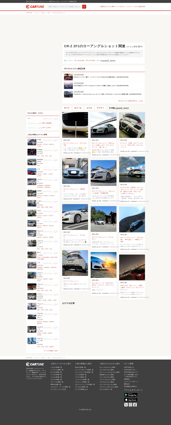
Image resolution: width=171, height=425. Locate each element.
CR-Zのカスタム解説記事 (74, 69)
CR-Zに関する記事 (79, 74)
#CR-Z (94, 285)
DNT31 (39, 279)
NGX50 (39, 144)
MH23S (39, 321)
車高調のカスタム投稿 (107, 374)
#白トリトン (133, 285)
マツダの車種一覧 (56, 374)
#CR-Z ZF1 (131, 145)
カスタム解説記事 (139, 6)
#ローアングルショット (71, 143)
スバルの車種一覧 (56, 377)
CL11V (39, 215)
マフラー (100, 108)
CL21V (45, 215)
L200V (45, 174)
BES (51, 207)
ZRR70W (40, 269)
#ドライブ (123, 143)
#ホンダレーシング (98, 283)
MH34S (45, 321)
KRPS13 (39, 195)
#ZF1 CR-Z (124, 285)
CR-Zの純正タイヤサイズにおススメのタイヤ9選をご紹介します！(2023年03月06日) (101, 85)
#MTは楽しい (129, 239)
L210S (50, 174)
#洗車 (130, 143)
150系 (49, 300)
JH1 (38, 156)
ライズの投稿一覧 (80, 374)
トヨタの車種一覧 (56, 367)
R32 (38, 249)
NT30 (39, 280)
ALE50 (39, 335)
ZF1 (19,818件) (79, 60)
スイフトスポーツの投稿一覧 (84, 370)
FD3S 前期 (45, 257)
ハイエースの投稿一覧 (82, 379)
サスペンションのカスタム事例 (109, 372)
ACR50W (40, 185)
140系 (44, 300)
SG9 (51, 310)
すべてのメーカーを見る (58, 389)
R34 (46, 249)
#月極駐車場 (104, 193)
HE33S (51, 237)
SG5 (46, 310)
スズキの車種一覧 (56, 379)
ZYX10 (45, 144)
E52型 (50, 333)
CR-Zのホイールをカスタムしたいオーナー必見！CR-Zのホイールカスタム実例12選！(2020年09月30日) (108, 94)
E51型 (44, 333)
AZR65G (46, 267)
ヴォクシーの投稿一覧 (82, 382)
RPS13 (52, 195)
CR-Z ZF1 (67, 140)
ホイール (78, 108)
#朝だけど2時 (127, 191)
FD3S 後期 (40, 259)
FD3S (39, 257)
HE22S (45, 237)
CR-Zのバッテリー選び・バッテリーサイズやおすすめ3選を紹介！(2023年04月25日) (101, 77)
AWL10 (45, 225)
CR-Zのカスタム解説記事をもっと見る (130, 101)
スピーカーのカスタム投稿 (108, 384)
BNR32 (52, 346)
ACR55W (47, 185)
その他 (119, 108)
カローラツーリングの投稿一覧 (85, 384)
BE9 (42, 207)
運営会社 (127, 384)
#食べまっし (103, 147)
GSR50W (40, 187)
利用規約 (127, 379)
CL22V (51, 215)
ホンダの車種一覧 (56, 372)
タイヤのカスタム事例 (107, 370)
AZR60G (40, 267)
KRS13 (46, 195)
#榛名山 (137, 239)
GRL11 (39, 227)
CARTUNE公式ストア (131, 372)
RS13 (39, 197)
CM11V (39, 217)
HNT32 (45, 279)
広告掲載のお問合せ (130, 386)
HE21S (39, 237)
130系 (39, 300)
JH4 (50, 156)
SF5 (38, 310)
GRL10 (51, 225)
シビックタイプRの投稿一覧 (84, 372)
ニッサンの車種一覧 (57, 370)
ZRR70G (53, 267)
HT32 (50, 279)
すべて (106, 60)
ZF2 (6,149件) (90, 60)
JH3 (46, 156)
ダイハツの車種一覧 (57, 382)
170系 (55, 300)
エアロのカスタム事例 (107, 382)
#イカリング (130, 287)
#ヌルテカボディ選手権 (128, 187)
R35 (38, 165)
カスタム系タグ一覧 (106, 389)
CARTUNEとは (129, 367)
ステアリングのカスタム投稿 (109, 387)
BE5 (38, 207)
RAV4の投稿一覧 (80, 367)
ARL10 (39, 225)
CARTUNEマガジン (130, 370)
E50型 (39, 333)
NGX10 (51, 144)
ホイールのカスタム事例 (107, 367)
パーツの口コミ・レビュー (124, 6)
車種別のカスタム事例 (107, 6)
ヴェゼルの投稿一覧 (81, 387)
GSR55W (47, 187)
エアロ (89, 108)
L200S (39, 174)
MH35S (51, 321)
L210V (39, 175)
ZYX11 (39, 146)
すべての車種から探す (51, 351)
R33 (42, 249)
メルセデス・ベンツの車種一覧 (61, 387)
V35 (51, 249)
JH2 (42, 156)
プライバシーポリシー (131, 381)
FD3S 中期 (53, 257)
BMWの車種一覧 (56, 384)
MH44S (39, 323)
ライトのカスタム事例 (107, 377)
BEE (47, 207)
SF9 (42, 310)
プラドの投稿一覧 (80, 377)
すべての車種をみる (81, 389)
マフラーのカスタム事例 (107, 379)
